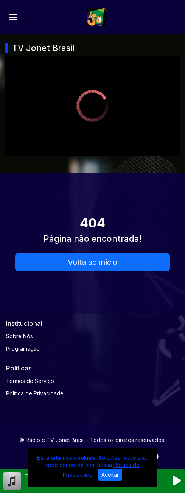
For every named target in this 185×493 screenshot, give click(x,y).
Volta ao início (92, 262)
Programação (23, 348)
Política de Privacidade (35, 393)
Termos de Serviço (30, 381)
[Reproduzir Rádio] (176, 481)
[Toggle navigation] (13, 17)
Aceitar (110, 474)
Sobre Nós (19, 336)
